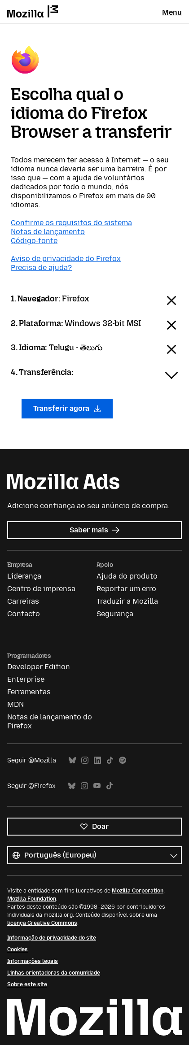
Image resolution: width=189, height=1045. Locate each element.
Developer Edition (38, 666)
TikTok (110, 760)
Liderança (24, 576)
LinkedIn (97, 760)
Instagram (84, 760)
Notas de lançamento (48, 231)
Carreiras (23, 601)
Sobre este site (27, 984)
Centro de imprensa (41, 588)
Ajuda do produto (127, 576)
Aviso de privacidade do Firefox (66, 258)
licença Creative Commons (42, 923)
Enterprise (25, 679)
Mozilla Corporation (137, 891)
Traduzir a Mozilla (127, 601)
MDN (15, 704)
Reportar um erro (126, 588)
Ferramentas (29, 692)
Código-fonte (34, 240)
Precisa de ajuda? (41, 267)
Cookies (17, 949)
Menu (172, 12)
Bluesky (72, 760)
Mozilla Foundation (31, 899)
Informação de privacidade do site (51, 938)
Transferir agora (67, 408)
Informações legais (32, 961)
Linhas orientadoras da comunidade (53, 973)
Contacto (23, 614)
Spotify (122, 760)
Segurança (115, 614)
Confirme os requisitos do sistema (71, 222)
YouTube (97, 786)
